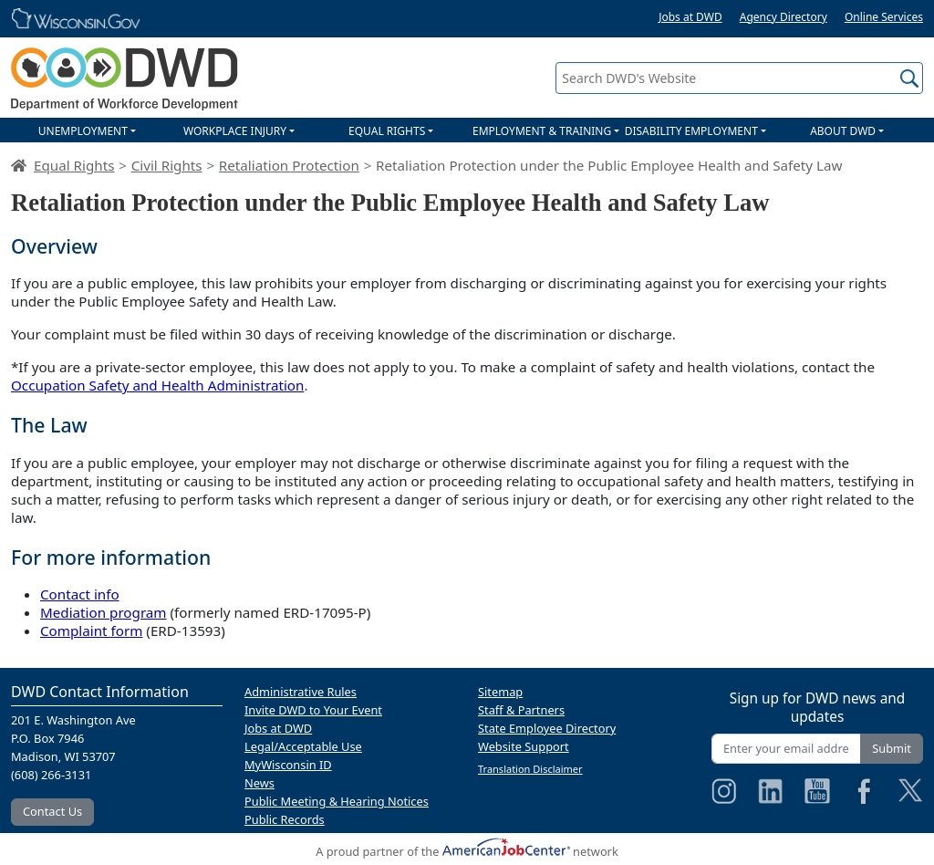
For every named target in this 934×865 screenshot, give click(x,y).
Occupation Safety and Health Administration (157, 385)
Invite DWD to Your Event (313, 710)
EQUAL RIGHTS (386, 131)
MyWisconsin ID (288, 764)
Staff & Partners (521, 710)
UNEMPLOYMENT (83, 131)
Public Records (284, 819)
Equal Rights (74, 165)
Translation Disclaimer (530, 769)
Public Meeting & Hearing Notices (336, 801)
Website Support (523, 746)
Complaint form (91, 630)
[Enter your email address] (786, 749)
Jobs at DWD (690, 17)
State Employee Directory (547, 728)
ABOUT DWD (843, 131)
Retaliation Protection (289, 165)
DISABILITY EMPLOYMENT (691, 131)
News (259, 783)
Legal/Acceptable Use (303, 746)
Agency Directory (783, 17)
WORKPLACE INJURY (234, 131)
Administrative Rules (300, 691)
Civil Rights (166, 165)
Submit (891, 748)
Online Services (884, 17)
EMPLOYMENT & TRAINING (541, 131)
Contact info (79, 594)
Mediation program (103, 612)
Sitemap (500, 691)
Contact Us (52, 811)
